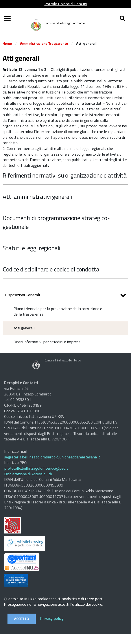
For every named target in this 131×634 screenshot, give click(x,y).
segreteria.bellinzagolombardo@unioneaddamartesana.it (52, 457)
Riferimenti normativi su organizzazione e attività (65, 175)
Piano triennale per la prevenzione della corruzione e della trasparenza (58, 311)
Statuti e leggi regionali (31, 248)
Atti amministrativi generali (37, 196)
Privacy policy (52, 618)
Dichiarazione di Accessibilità (28, 474)
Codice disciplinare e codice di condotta (51, 269)
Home (7, 43)
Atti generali (24, 328)
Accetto (21, 618)
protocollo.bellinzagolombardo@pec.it (36, 468)
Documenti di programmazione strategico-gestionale (56, 222)
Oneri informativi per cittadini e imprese (47, 342)
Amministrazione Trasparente (44, 43)
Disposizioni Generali (65, 295)
